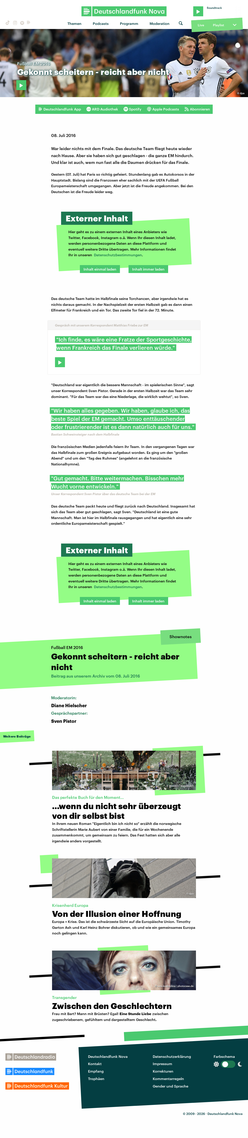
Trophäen (96, 1078)
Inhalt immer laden (148, 269)
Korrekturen (163, 1071)
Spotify (132, 109)
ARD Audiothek (102, 109)
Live (201, 25)
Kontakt (95, 1063)
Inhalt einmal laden (99, 269)
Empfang (96, 1071)
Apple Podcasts (163, 109)
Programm (129, 23)
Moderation (159, 23)
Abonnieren (197, 109)
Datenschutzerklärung (172, 1056)
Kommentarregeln (168, 1078)
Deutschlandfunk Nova (108, 1056)
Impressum (162, 1063)
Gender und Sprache (170, 1086)
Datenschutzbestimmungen (118, 255)
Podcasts (101, 23)
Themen (74, 23)
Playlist (218, 25)
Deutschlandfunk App (59, 109)
